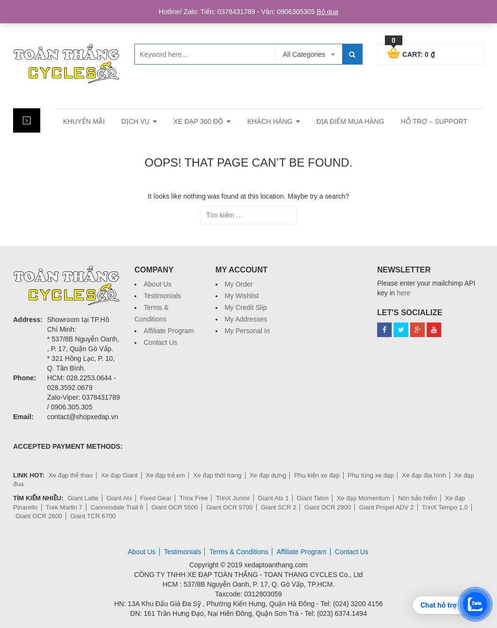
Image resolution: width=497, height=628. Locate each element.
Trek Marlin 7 (64, 507)
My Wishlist (242, 296)
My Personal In (247, 331)
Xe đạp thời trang (217, 475)
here (403, 293)
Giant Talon (313, 498)
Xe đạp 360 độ (198, 121)
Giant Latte (83, 498)
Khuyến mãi (84, 121)
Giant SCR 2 (278, 507)
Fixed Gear (155, 498)
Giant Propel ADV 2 (386, 507)
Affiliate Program (169, 331)
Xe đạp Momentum (363, 498)
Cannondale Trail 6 (116, 507)
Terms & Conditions (238, 552)
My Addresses (246, 319)
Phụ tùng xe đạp (371, 475)
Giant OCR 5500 (174, 507)
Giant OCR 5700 (229, 507)
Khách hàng (269, 121)
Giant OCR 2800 (327, 507)
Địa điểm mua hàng (350, 121)
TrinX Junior (233, 498)
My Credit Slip (246, 307)
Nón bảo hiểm (417, 498)
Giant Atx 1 (273, 498)
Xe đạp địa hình (424, 475)
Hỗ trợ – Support (434, 121)
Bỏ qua (327, 12)
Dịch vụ (135, 121)
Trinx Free (194, 498)
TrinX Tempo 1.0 (445, 507)
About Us (158, 284)
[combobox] (308, 54)
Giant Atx (119, 498)
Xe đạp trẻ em (165, 475)
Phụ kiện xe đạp (317, 475)
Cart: (411, 53)
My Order (239, 284)
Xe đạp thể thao (71, 475)
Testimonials (162, 296)
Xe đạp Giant (119, 475)
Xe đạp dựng (267, 475)
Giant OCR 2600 (39, 516)
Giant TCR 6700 (93, 516)
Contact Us (160, 342)
